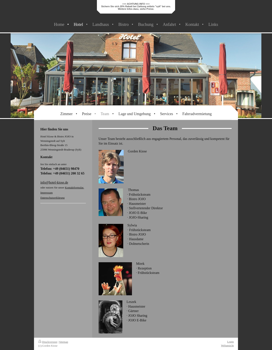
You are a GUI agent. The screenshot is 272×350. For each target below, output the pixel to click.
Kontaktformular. (74, 187)
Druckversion (47, 341)
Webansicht (227, 345)
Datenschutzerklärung (52, 197)
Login (230, 341)
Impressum (46, 192)
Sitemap (63, 341)
